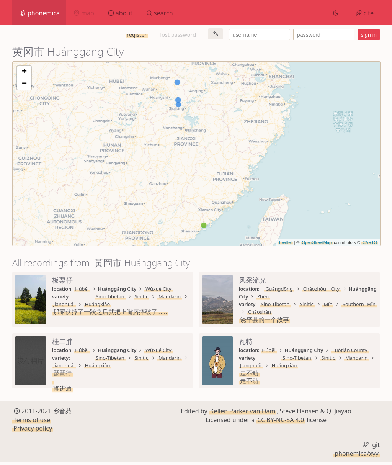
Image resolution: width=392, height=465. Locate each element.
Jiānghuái (64, 304)
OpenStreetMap (317, 242)
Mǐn (327, 304)
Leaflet (285, 242)
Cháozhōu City (321, 288)
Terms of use (31, 422)
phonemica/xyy (357, 456)
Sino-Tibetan (110, 296)
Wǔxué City (158, 288)
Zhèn (263, 296)
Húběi (82, 288)
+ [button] (24, 72)
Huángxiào (97, 304)
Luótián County (350, 350)
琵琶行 (62, 373)
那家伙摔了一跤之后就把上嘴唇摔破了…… (110, 312)
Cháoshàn (259, 311)
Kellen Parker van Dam (243, 414)
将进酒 (62, 388)
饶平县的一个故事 (264, 319)
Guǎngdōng (279, 288)
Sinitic (142, 296)
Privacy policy (32, 431)
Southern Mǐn (359, 304)
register (137, 34)
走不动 (249, 373)
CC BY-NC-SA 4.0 (280, 422)
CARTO (370, 242)
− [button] (24, 84)
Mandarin (169, 296)
